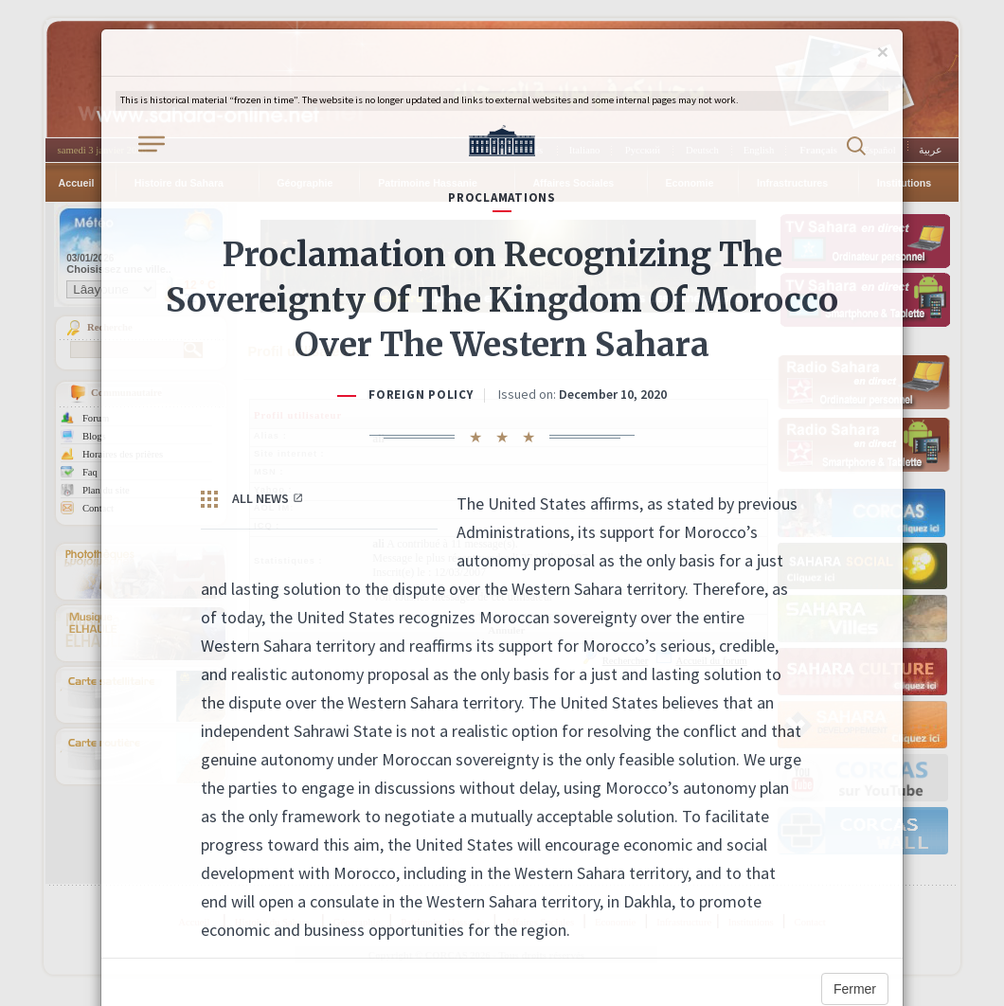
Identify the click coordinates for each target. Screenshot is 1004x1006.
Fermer (855, 989)
